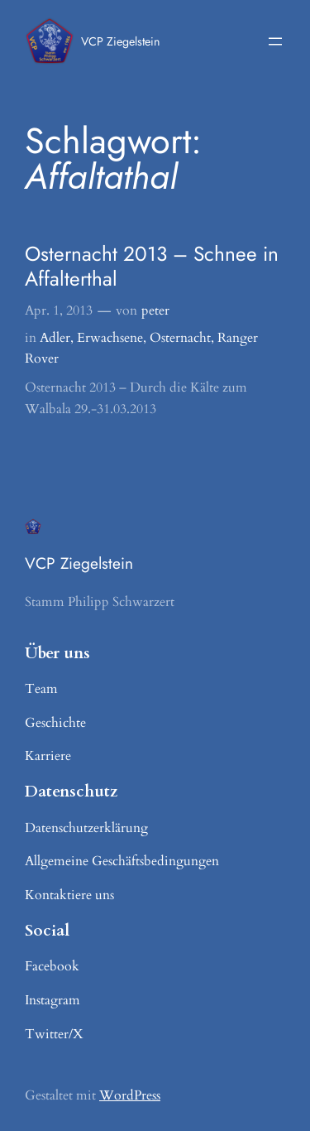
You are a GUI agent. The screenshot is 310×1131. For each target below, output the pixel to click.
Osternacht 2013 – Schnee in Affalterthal (152, 266)
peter (155, 310)
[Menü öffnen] (275, 41)
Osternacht (180, 338)
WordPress (129, 1095)
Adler (55, 338)
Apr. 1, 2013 (59, 310)
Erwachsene (110, 338)
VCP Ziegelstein (120, 41)
